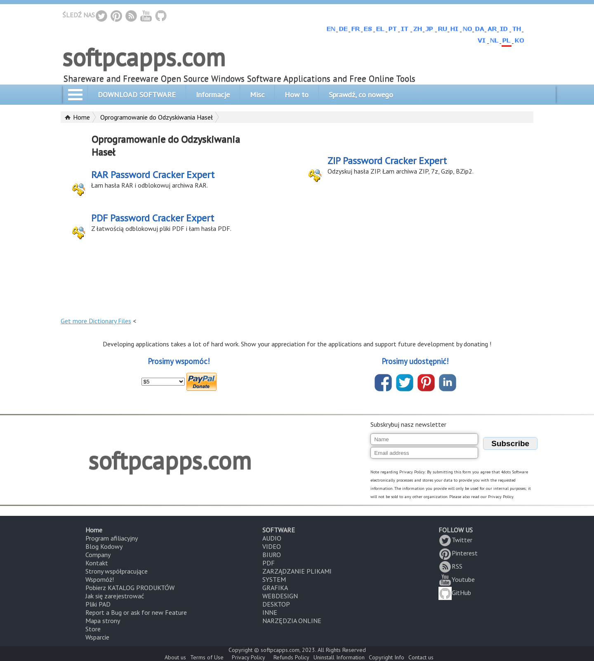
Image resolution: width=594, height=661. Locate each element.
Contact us (421, 657)
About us (175, 657)
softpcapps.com (143, 57)
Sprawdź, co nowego (361, 94)
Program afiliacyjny (111, 538)
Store (93, 629)
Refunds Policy (291, 657)
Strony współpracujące (116, 571)
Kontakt (96, 563)
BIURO (271, 554)
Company (98, 554)
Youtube (456, 579)
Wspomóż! (99, 579)
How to (297, 94)
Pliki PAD (98, 604)
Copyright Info (386, 657)
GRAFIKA (275, 587)
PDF (268, 563)
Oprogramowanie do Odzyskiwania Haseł (156, 117)
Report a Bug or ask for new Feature (136, 612)
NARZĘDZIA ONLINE (291, 620)
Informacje (213, 94)
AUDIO (271, 538)
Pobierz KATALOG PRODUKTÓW (129, 587)
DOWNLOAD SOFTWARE (137, 94)
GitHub (454, 592)
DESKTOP (276, 604)
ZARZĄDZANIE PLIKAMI (297, 571)
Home (81, 117)
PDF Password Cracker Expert (152, 218)
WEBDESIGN (280, 596)
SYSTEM (274, 579)
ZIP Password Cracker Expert (387, 160)
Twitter (455, 540)
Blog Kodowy (104, 546)
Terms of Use (207, 657)
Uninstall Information (339, 657)
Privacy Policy (248, 657)
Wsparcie (97, 637)
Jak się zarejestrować (114, 596)
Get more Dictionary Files (96, 321)
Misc (257, 94)
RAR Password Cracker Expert (152, 174)
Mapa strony (102, 620)
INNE (269, 612)
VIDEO (271, 546)
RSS (450, 566)
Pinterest (458, 553)
